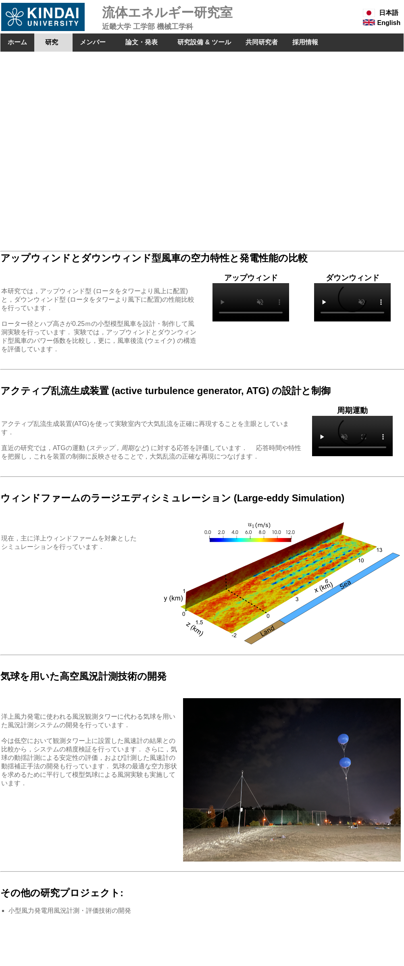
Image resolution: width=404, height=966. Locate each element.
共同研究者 (262, 42)
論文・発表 (141, 42)
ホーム (17, 42)
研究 (53, 42)
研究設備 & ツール (204, 42)
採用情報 (305, 42)
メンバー (93, 42)
